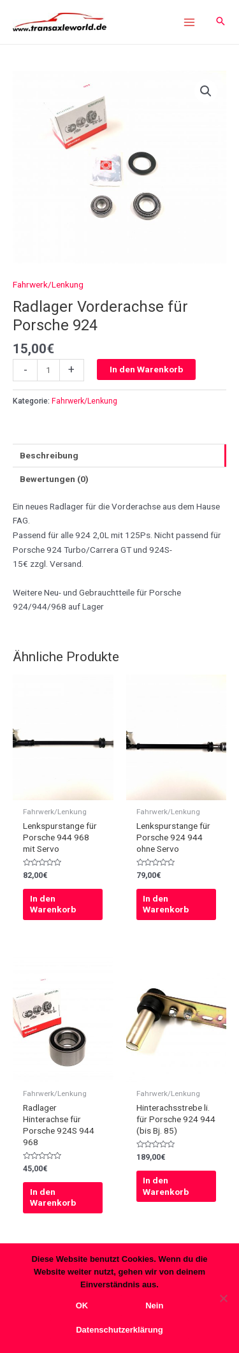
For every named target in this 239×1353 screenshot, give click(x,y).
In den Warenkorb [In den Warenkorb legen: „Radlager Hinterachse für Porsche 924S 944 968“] (53, 1197)
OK (82, 1305)
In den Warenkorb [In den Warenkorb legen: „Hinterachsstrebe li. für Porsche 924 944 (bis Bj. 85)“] (166, 1186)
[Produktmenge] (48, 370)
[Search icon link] (220, 22)
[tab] (119, 455)
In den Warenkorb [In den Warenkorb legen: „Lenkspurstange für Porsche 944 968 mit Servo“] (53, 904)
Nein (154, 1305)
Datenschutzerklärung (119, 1330)
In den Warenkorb (146, 369)
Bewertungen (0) (54, 479)
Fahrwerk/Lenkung (48, 284)
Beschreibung (49, 455)
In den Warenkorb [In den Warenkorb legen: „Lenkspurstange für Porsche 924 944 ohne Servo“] (166, 904)
